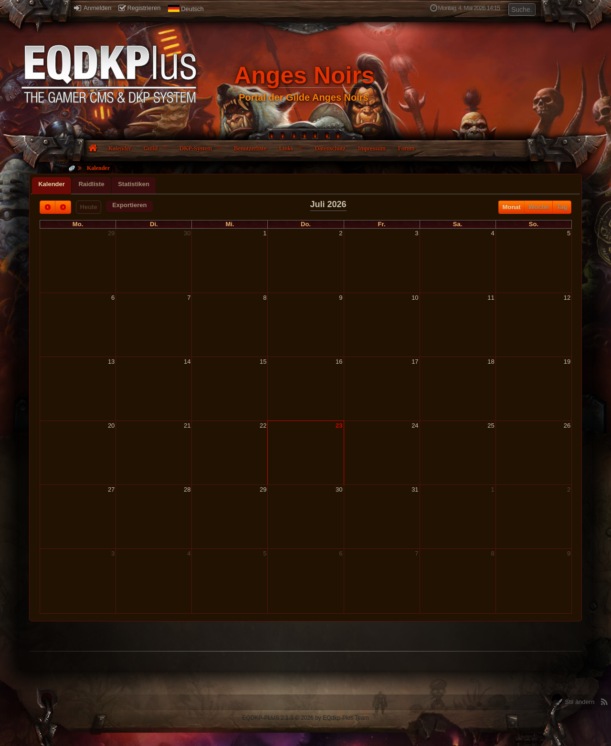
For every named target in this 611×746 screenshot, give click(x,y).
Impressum (372, 148)
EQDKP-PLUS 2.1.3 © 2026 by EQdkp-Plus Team (305, 717)
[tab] (51, 185)
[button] (129, 206)
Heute (88, 206)
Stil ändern (575, 701)
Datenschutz (330, 148)
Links (286, 148)
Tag (562, 206)
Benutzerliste (250, 148)
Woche (538, 206)
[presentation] (51, 185)
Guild (151, 148)
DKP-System (195, 148)
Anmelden (92, 7)
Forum (406, 148)
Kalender (119, 148)
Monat (511, 206)
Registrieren (139, 7)
